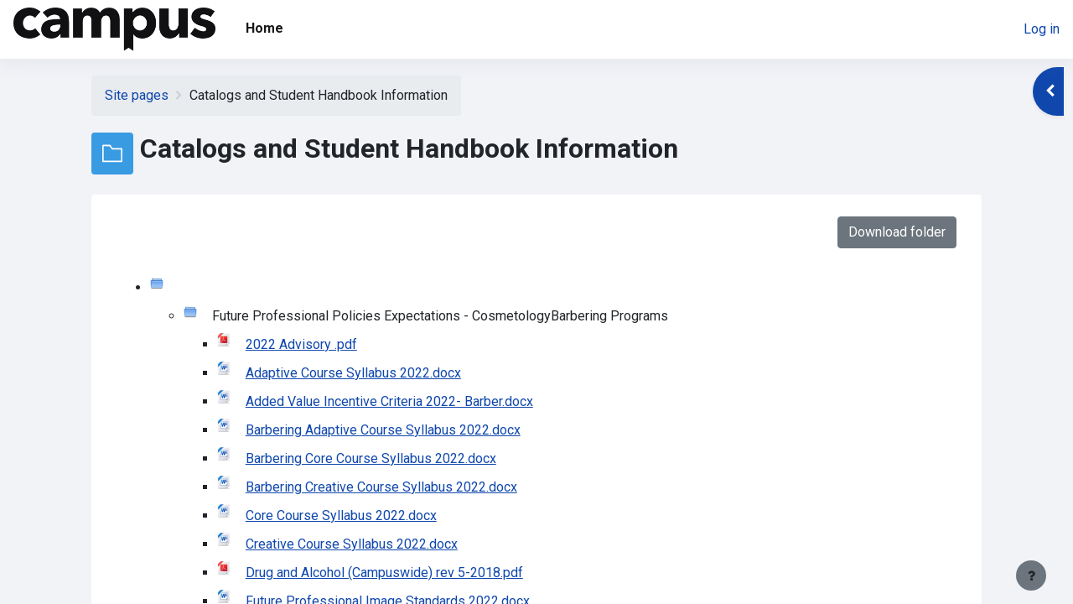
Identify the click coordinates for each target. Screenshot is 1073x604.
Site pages (136, 95)
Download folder (897, 232)
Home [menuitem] (264, 28)
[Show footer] (1031, 575)
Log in (1042, 29)
